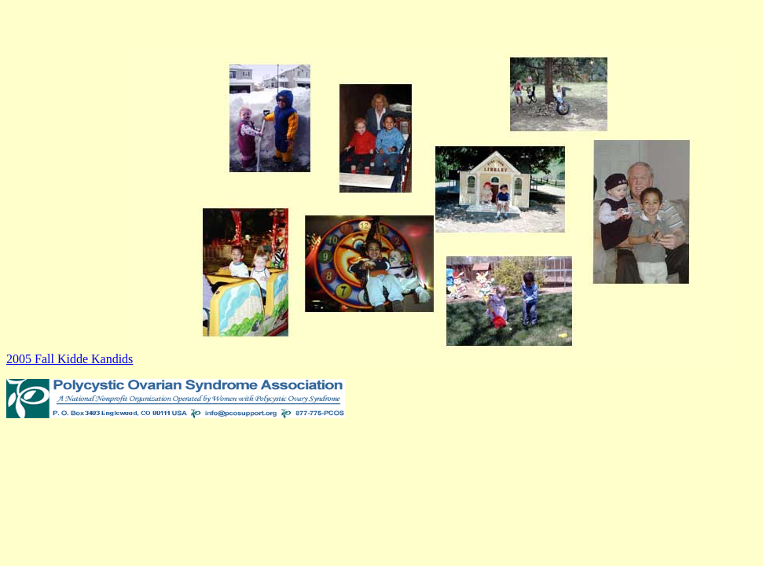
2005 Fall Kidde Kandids (69, 359)
